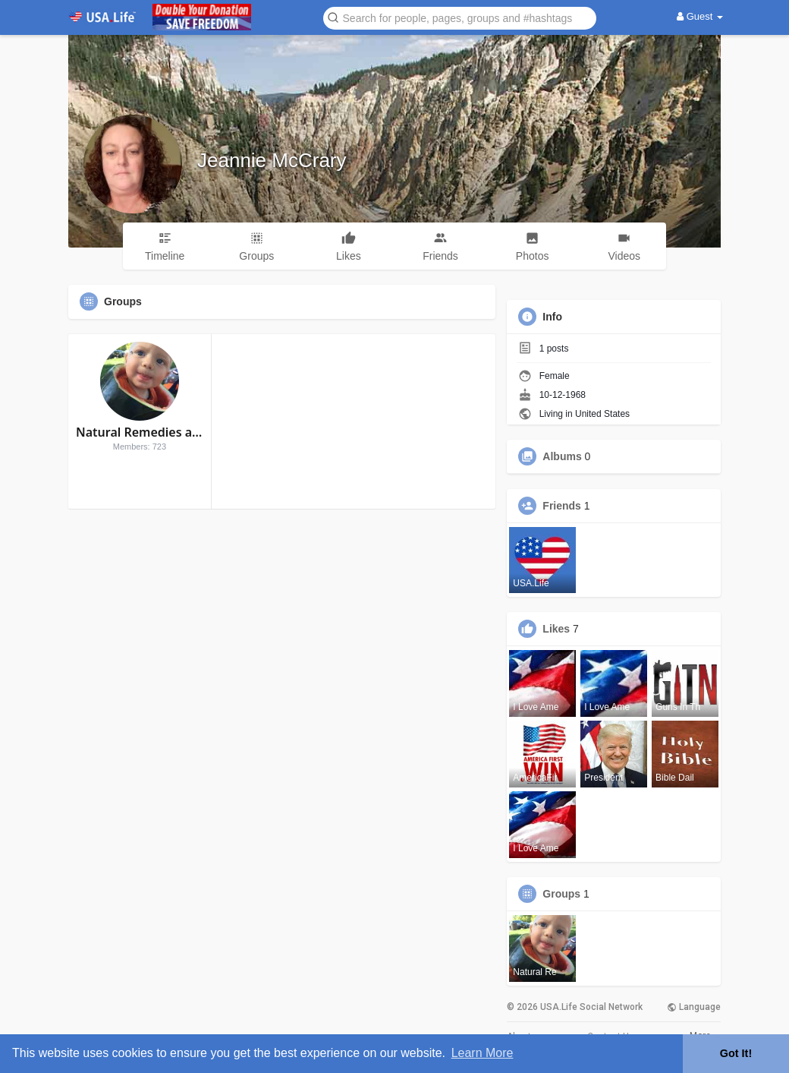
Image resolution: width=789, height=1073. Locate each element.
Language (694, 1006)
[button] (460, 17)
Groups (561, 894)
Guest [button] (700, 16)
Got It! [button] (736, 1053)
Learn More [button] (482, 1052)
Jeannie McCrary (272, 160)
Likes (556, 629)
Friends (561, 506)
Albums (561, 456)
